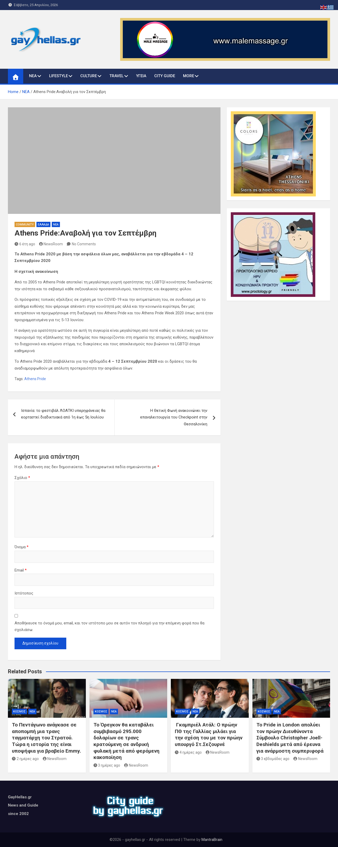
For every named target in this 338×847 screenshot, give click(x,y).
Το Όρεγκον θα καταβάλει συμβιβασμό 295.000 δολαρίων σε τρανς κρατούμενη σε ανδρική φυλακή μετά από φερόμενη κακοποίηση (126, 741)
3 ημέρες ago (106, 765)
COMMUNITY (25, 224)
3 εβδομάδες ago (273, 759)
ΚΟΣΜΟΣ (19, 711)
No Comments (84, 244)
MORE (188, 75)
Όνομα (22, 547)
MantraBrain (211, 839)
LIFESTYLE (58, 75)
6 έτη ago (25, 244)
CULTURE (88, 75)
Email (21, 570)
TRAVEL (116, 75)
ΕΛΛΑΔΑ (43, 224)
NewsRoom (51, 244)
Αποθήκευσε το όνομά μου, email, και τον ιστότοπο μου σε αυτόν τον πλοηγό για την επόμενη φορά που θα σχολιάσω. (109, 626)
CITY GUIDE (164, 75)
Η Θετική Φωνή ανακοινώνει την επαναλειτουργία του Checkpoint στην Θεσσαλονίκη (173, 417)
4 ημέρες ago (188, 752)
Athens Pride (35, 379)
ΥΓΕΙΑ (141, 75)
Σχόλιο (22, 477)
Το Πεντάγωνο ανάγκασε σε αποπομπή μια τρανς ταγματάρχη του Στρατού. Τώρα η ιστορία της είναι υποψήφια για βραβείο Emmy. (46, 738)
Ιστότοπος (24, 593)
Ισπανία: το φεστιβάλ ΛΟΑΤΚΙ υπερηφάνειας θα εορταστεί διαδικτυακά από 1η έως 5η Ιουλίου (63, 414)
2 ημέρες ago (25, 759)
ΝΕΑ (33, 75)
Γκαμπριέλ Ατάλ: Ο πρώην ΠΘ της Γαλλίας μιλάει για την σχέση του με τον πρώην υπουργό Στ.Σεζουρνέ (208, 734)
